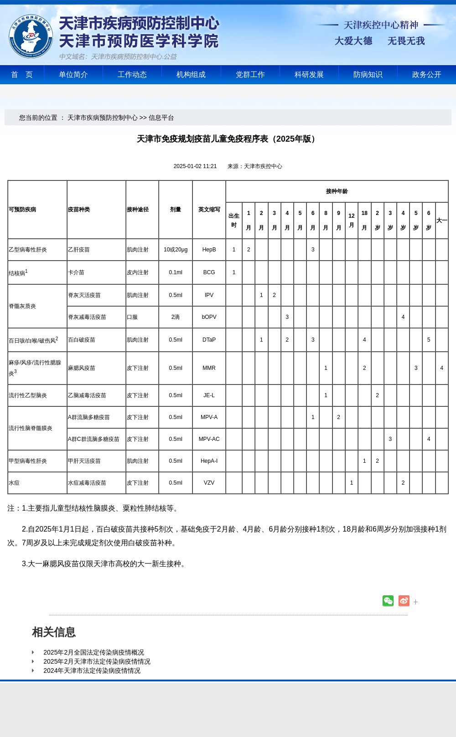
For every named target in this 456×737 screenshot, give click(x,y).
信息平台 (161, 117)
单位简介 (73, 74)
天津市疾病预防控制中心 (102, 117)
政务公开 (426, 74)
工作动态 (132, 74)
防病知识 (368, 74)
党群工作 (250, 74)
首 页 (22, 74)
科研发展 (309, 74)
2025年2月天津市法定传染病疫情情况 (96, 661)
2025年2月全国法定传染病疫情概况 (93, 652)
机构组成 (191, 74)
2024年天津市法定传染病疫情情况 (91, 670)
